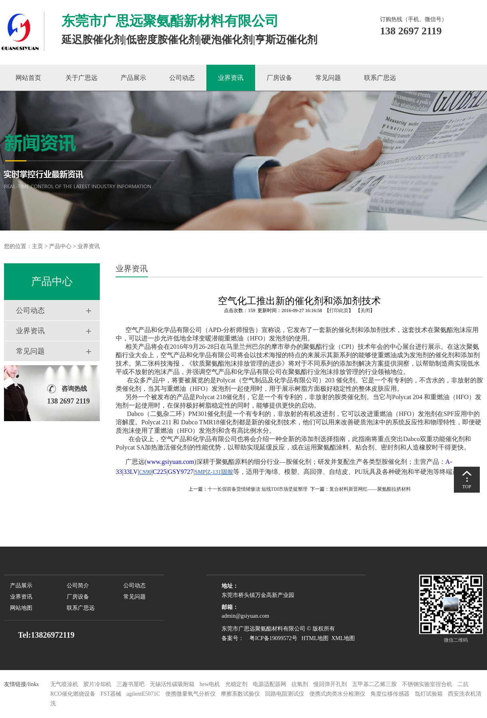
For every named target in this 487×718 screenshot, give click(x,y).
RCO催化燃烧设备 (72, 694)
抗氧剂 (299, 684)
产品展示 (133, 77)
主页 (37, 246)
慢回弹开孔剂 (330, 684)
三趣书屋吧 (131, 684)
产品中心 (60, 246)
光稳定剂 (236, 684)
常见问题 (328, 77)
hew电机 (210, 684)
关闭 (365, 310)
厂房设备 (279, 77)
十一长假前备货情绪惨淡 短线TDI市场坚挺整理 (258, 489)
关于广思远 (81, 77)
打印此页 (338, 310)
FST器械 (111, 694)
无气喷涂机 (64, 684)
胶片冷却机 (97, 684)
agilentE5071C (143, 694)
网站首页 (28, 77)
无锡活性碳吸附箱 (172, 684)
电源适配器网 (269, 684)
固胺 (227, 472)
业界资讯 (231, 77)
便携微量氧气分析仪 (190, 694)
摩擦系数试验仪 (240, 694)
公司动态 (182, 77)
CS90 (145, 472)
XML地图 (343, 638)
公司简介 (78, 586)
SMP (200, 472)
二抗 (463, 684)
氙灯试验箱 (429, 694)
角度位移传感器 (390, 694)
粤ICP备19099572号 (271, 638)
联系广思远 (380, 77)
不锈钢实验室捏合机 (427, 684)
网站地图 (21, 608)
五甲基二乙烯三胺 (374, 684)
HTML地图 (315, 638)
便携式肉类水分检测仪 (337, 694)
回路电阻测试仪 (284, 694)
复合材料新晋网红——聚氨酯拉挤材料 (370, 489)
